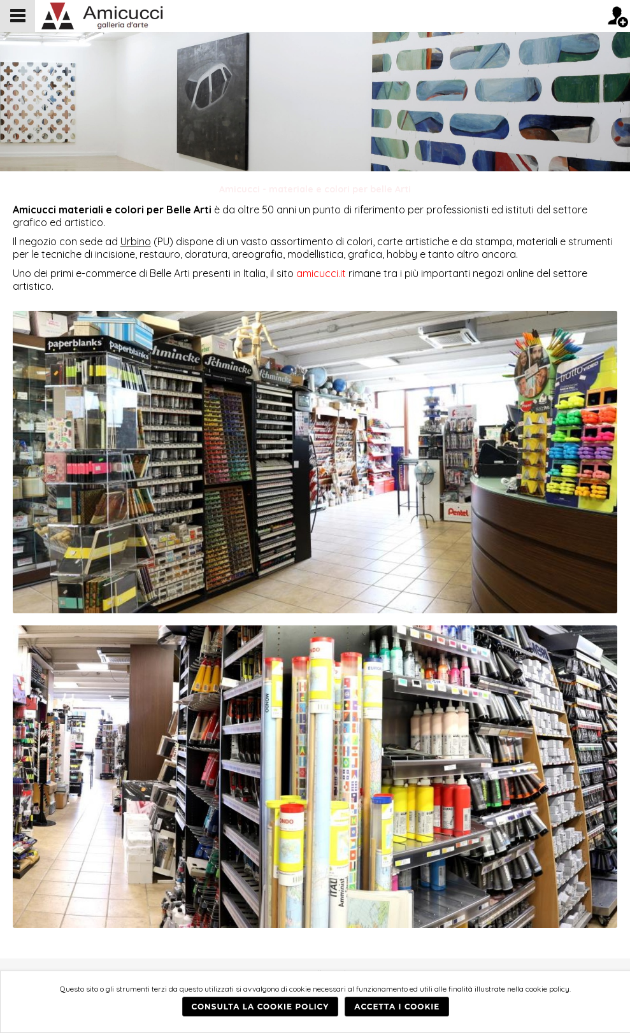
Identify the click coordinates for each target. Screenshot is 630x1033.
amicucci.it (321, 273)
